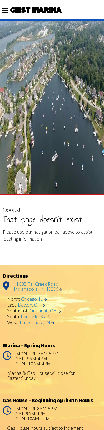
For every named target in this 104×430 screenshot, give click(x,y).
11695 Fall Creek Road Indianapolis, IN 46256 (38, 286)
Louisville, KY (35, 316)
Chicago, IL (34, 299)
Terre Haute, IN (36, 322)
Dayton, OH (31, 305)
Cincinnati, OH (45, 311)
